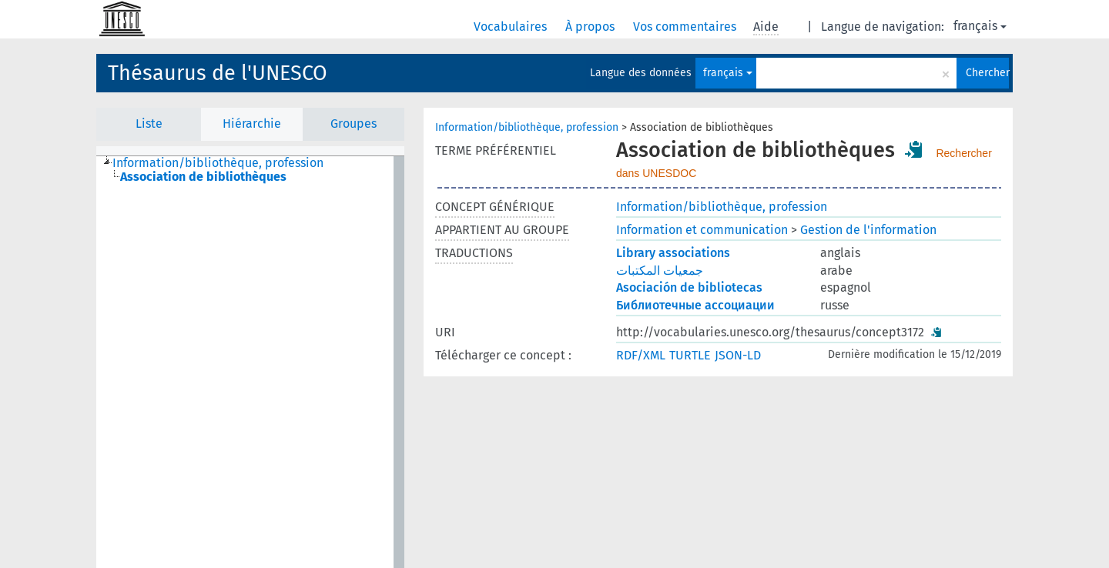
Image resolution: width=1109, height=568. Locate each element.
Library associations (673, 253)
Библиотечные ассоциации (695, 305)
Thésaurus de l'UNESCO (217, 73)
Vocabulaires (512, 26)
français (980, 25)
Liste (149, 123)
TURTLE (690, 355)
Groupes (353, 123)
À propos (591, 26)
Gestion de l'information (868, 229)
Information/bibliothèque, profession (526, 127)
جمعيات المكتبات (659, 270)
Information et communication (702, 229)
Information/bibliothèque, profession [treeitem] (217, 163)
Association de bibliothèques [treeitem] (203, 177)
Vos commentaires (686, 26)
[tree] (250, 362)
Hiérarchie (252, 123)
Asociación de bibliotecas (689, 287)
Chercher (987, 72)
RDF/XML (640, 355)
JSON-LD (738, 355)
